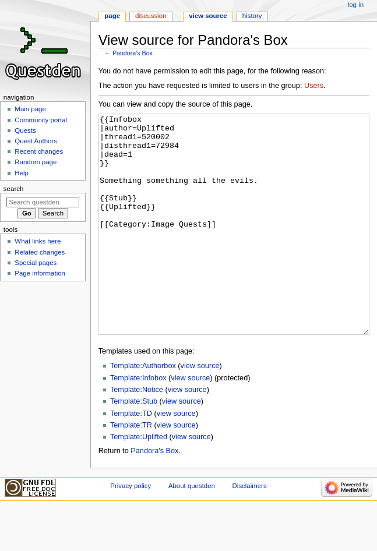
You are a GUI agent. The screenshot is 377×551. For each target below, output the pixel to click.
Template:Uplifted (138, 480)
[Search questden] (42, 202)
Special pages (36, 262)
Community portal (41, 119)
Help (22, 172)
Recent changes (39, 151)
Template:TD (131, 457)
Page (112, 15)
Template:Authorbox (143, 409)
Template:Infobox (138, 422)
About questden (191, 529)
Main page (30, 108)
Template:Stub (133, 445)
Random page (36, 161)
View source (208, 15)
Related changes (40, 252)
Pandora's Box (132, 53)
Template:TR (131, 469)
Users (313, 86)
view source (200, 409)
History (252, 15)
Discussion (150, 15)
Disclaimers (249, 529)
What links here (38, 241)
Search (13, 188)
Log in (356, 4)
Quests (25, 130)
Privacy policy (130, 529)
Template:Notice (136, 433)
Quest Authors (36, 140)
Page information (40, 273)
